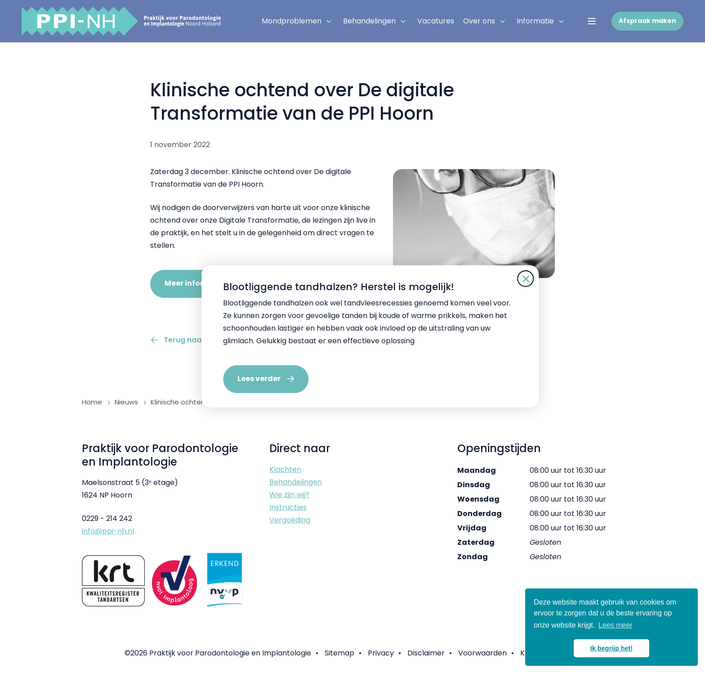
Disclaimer (426, 653)
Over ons (479, 21)
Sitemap (339, 653)
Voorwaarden (482, 653)
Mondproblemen (291, 21)
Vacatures (435, 21)
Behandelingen (369, 21)
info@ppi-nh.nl (108, 531)
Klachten (285, 469)
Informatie (535, 21)
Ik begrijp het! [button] (611, 648)
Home (92, 402)
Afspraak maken (647, 20)
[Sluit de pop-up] (508, 279)
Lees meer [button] (615, 625)
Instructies (288, 507)
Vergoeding (289, 520)
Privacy (381, 653)
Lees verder (241, 378)
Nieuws (126, 402)
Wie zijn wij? (289, 494)
